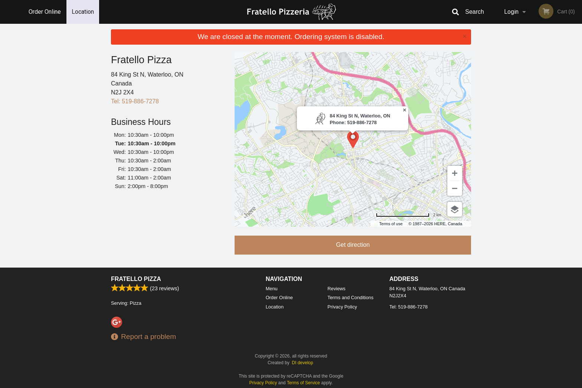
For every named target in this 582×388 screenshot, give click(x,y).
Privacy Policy (342, 307)
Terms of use (391, 224)
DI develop (302, 362)
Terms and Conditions (350, 297)
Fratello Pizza (136, 279)
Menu (272, 288)
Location (83, 11)
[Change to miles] (408, 215)
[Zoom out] (454, 188)
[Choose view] (454, 209)
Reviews (336, 288)
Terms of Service (303, 382)
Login (511, 11)
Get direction (353, 245)
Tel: (135, 101)
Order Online (45, 11)
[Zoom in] (454, 173)
